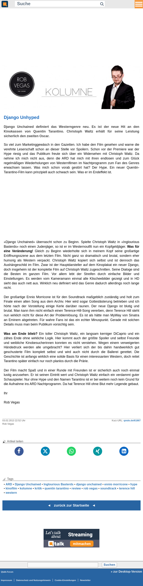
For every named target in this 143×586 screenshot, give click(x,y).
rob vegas (91, 488)
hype (133, 484)
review (76, 488)
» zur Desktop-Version (126, 571)
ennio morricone (116, 484)
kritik (38, 488)
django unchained (89, 484)
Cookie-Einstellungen (65, 580)
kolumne (26, 488)
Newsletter (85, 580)
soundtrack (108, 488)
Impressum (6, 580)
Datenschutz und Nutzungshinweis (33, 580)
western (11, 492)
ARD (9, 484)
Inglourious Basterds (58, 484)
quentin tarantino (57, 488)
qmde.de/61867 (132, 420)
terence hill (127, 488)
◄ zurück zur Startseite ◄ (71, 505)
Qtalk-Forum (7, 572)
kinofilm (11, 488)
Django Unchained (28, 484)
